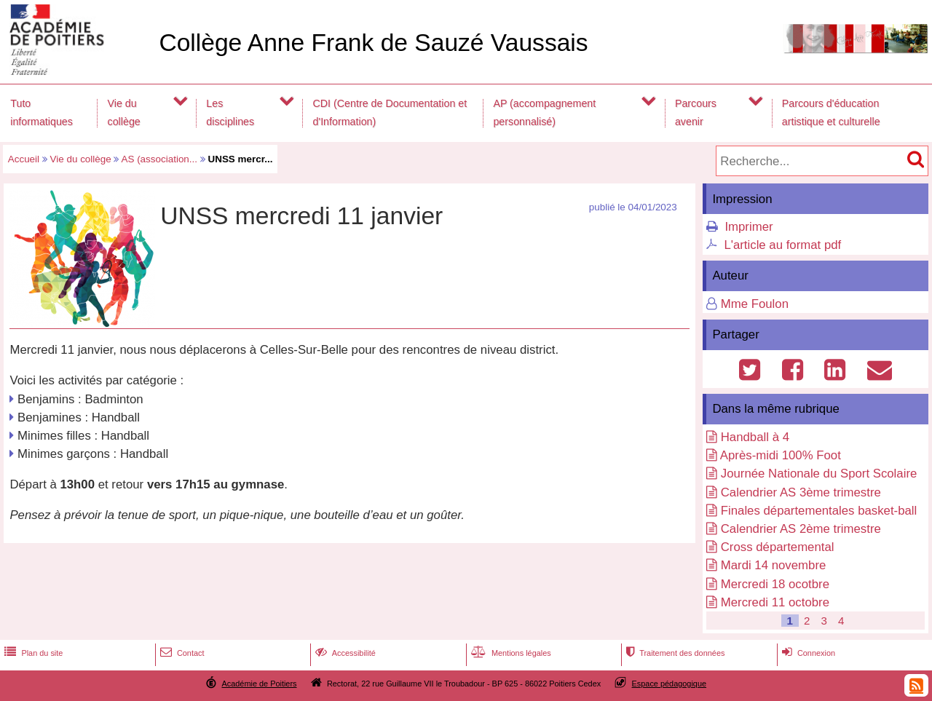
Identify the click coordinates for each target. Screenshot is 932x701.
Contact (181, 653)
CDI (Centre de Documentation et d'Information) (390, 112)
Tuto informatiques (41, 112)
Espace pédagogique (669, 683)
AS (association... (159, 159)
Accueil (23, 159)
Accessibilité (344, 653)
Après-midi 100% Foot (780, 455)
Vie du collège (124, 112)
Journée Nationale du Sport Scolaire (819, 473)
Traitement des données (673, 653)
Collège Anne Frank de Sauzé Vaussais (373, 42)
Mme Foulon (755, 304)
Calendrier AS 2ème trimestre (801, 529)
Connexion (807, 653)
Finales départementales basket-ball (819, 511)
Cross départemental (777, 547)
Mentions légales (509, 653)
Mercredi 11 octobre (775, 602)
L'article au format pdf (782, 245)
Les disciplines (230, 112)
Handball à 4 (755, 437)
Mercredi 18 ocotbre (775, 584)
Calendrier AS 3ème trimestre (801, 492)
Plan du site (32, 653)
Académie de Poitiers (258, 683)
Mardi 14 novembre (773, 565)
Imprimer (748, 227)
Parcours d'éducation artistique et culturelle (831, 112)
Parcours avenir (695, 112)
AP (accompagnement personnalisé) (544, 112)
